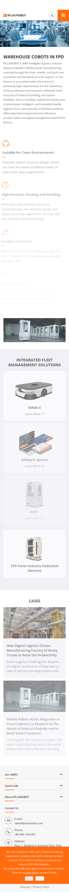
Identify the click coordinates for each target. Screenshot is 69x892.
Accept (39, 878)
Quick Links (12, 786)
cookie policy (31, 872)
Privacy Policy (41, 887)
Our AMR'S (11, 774)
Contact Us (11, 808)
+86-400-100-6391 (25, 834)
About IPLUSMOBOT (17, 797)
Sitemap (25, 887)
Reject (29, 878)
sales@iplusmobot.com (28, 823)
